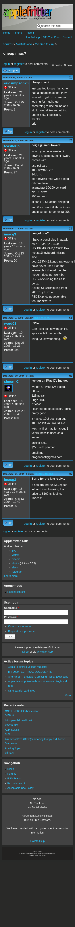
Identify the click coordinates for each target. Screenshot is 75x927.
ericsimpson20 (16, 83)
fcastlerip (12, 146)
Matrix (15, 554)
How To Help (32, 37)
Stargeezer (11, 743)
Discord (15, 559)
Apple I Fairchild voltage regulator (27, 666)
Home (6, 32)
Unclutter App (45, 651)
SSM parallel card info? (21, 690)
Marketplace (24, 44)
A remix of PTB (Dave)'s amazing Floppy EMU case (38, 676)
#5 (70, 375)
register (19, 63)
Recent (30, 32)
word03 (10, 323)
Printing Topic (13, 748)
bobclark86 (11, 724)
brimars (9, 752)
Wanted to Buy (44, 44)
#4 (70, 317)
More (68, 695)
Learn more (11, 575)
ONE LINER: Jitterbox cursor (22, 711)
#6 (70, 473)
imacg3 (10, 234)
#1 (70, 77)
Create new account (20, 626)
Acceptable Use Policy (20, 787)
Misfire (15, 563)
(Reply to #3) (42, 317)
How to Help (37, 841)
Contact (67, 37)
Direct (25, 651)
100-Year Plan (51, 37)
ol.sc (7, 734)
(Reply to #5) (44, 473)
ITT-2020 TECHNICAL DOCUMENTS (30, 671)
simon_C (11, 381)
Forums (18, 32)
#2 (70, 140)
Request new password (22, 631)
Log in (6, 63)
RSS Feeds (14, 778)
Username (11, 607)
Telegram (16, 571)
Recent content (16, 591)
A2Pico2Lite (12, 729)
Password (11, 617)
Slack (14, 567)
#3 (70, 228)
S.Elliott (9, 715)
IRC (13, 550)
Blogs (10, 768)
